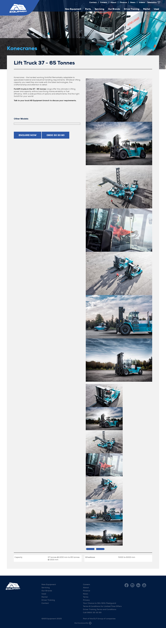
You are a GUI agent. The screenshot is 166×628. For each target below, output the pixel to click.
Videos (142, 2)
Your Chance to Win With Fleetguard (99, 603)
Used (156, 9)
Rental (146, 9)
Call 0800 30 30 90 (92, 612)
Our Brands (114, 9)
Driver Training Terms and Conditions (99, 609)
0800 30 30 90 (55, 135)
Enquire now (27, 135)
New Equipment (73, 9)
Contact (93, 2)
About (113, 2)
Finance (123, 2)
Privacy (86, 600)
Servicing (99, 9)
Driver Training (131, 9)
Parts (88, 9)
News (132, 2)
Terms (85, 597)
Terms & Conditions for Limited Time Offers (102, 606)
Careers (103, 2)
